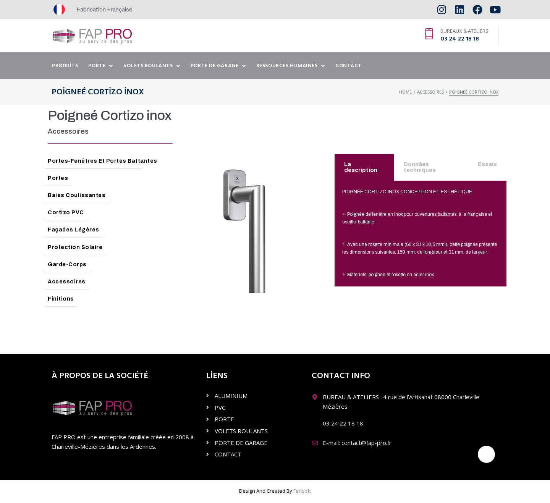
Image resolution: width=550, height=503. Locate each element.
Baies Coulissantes (76, 195)
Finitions (61, 299)
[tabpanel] (420, 233)
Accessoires (430, 92)
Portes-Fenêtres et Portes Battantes (96, 161)
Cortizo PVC (66, 212)
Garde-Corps (67, 264)
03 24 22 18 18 (459, 39)
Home (405, 92)
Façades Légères (73, 230)
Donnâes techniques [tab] (420, 167)
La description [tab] (360, 167)
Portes (58, 178)
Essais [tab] (487, 164)
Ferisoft (302, 490)
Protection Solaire (75, 247)
